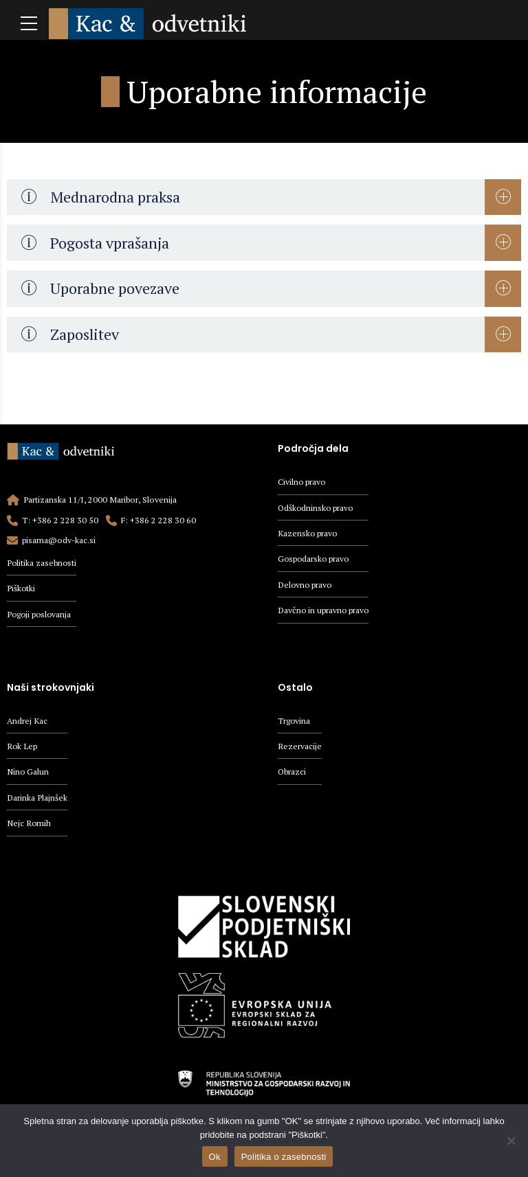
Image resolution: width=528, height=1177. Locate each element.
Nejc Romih (29, 828)
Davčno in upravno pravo (324, 613)
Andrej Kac (27, 723)
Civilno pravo (302, 482)
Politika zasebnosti (42, 563)
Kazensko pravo (308, 534)
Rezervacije (300, 749)
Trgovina (294, 723)
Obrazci (292, 775)
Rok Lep (22, 749)
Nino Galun (28, 775)
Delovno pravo (305, 587)
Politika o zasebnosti (284, 1157)
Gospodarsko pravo (314, 561)
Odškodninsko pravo (316, 508)
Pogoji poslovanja (40, 615)
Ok (215, 1157)
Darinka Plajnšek (37, 802)
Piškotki (21, 589)
